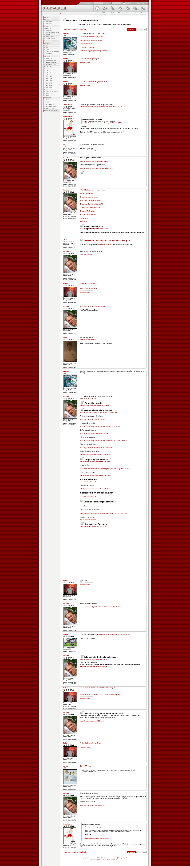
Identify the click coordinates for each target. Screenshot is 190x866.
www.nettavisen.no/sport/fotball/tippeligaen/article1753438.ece (100, 426)
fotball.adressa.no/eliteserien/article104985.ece (95, 476)
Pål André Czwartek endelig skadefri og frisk (94, 82)
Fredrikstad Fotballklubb (79, 29)
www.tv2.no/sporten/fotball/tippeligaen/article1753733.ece (98, 412)
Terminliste (48, 30)
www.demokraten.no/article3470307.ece (93, 526)
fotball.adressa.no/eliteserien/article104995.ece (95, 455)
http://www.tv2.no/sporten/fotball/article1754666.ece (112, 634)
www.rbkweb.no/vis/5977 (88, 497)
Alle (144, 29)
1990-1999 (48, 85)
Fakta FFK (48, 93)
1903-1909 (48, 66)
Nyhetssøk (48, 23)
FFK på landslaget (50, 62)
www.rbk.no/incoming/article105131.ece (93, 666)
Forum (46, 43)
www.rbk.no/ (84, 506)
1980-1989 (48, 83)
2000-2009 (48, 87)
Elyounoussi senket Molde (88, 197)
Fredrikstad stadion (51, 106)
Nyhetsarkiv (48, 21)
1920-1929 (48, 70)
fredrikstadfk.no (49, 13)
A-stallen (48, 28)
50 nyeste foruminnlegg (52, 51)
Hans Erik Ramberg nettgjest (89, 59)
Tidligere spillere (50, 38)
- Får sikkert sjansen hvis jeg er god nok (93, 190)
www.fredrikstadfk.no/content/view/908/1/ (93, 805)
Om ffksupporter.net (50, 110)
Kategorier (67, 29)
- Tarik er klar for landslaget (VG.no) (91, 37)
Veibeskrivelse (49, 108)
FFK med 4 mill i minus (87, 47)
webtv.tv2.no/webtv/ (86, 255)
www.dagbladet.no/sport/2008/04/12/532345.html (96, 447)
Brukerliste (48, 53)
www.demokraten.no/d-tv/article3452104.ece (94, 161)
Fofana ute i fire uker (86, 44)
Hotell (47, 102)
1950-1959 (48, 77)
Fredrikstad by (49, 104)
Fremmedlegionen (50, 64)
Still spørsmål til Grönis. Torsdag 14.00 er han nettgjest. (98, 688)
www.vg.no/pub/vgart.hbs (88, 339)
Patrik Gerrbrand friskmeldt (88, 283)
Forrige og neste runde (52, 32)
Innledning (48, 58)
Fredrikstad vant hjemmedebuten (90, 200)
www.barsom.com (106, 245)
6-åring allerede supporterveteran (91, 40)
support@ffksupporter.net (120, 858)
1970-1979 (48, 81)
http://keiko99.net (85, 62)
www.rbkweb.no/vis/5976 (88, 482)
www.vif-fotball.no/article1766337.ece (92, 721)
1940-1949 (48, 75)
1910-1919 (48, 68)
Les (46, 45)
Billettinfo (48, 100)
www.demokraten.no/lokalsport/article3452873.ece (96, 168)
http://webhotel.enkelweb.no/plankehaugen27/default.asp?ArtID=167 (102, 106)
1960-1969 (48, 79)
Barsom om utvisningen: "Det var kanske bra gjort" (107, 241)
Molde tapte (84, 218)
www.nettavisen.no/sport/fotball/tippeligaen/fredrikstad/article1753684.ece (103, 440)
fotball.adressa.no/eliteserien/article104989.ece (95, 462)
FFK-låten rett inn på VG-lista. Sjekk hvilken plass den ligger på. (100, 694)
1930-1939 (48, 72)
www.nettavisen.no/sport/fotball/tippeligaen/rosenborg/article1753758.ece (103, 513)
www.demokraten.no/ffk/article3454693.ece (94, 229)
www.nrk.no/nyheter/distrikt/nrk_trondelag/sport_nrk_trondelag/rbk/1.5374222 (105, 469)
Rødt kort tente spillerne (87, 214)
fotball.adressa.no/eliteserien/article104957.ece (95, 489)
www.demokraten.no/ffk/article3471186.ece (94, 659)
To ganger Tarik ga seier (88, 211)
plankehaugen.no (59, 13)
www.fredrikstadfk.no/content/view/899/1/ (93, 419)
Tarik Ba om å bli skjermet (88, 288)
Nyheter (46, 19)
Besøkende (47, 97)
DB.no (107, 371)
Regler (47, 49)
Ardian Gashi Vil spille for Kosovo (91, 743)
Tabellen (47, 34)
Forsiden (47, 17)
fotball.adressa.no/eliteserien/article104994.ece (95, 405)
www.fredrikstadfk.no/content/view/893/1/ (93, 306)
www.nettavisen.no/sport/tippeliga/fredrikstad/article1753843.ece (101, 607)
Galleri (46, 41)
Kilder (47, 95)
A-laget (46, 26)
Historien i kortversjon (51, 91)
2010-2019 (48, 89)
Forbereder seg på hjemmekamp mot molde (94, 51)
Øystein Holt (105, 859)
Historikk (47, 56)
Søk (46, 47)
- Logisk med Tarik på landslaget (90, 207)
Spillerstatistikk (49, 36)
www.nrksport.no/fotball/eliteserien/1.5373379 (94, 433)
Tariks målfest (84, 221)
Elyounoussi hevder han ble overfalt (91, 204)
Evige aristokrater (50, 60)
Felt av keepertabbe (86, 193)
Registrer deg (140, 3)
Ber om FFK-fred (85, 766)
